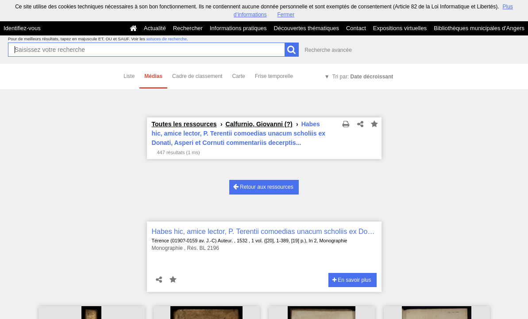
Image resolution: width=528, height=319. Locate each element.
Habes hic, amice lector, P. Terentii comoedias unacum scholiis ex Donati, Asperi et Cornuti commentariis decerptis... (264, 231)
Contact (356, 28)
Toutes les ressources (184, 124)
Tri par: (362, 77)
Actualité (155, 28)
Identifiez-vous (22, 28)
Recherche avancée (328, 50)
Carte (238, 76)
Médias (153, 76)
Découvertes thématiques (306, 28)
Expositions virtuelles (400, 28)
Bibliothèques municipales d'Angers (479, 28)
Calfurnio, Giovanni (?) (259, 124)
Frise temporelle (274, 76)
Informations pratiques (238, 28)
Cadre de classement (197, 76)
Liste (129, 76)
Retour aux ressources (263, 186)
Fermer (286, 15)
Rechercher (188, 28)
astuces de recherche (166, 38)
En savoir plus (351, 280)
